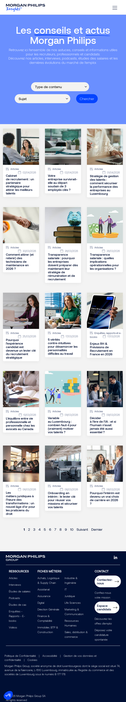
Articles (13, 578)
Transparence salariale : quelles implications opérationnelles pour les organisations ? (104, 261)
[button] (8, 695)
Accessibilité (49, 655)
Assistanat (43, 589)
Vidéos (13, 627)
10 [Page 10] (71, 529)
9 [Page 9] (66, 529)
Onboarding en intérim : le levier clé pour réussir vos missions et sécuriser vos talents (63, 500)
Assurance (43, 596)
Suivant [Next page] (82, 529)
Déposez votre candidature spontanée (103, 634)
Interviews (15, 584)
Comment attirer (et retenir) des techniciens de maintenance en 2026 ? (20, 261)
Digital (40, 602)
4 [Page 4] (39, 529)
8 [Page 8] (60, 529)
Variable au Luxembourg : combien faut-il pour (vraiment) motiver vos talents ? (62, 425)
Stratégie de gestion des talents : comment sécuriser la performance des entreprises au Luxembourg (104, 184)
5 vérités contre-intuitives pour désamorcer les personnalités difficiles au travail (63, 346)
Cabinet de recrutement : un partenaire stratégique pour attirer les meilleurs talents (20, 184)
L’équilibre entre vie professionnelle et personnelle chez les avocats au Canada (20, 423)
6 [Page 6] (50, 529)
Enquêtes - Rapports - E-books (17, 616)
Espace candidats (104, 607)
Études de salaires (19, 591)
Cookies (32, 659)
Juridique (70, 596)
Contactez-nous (105, 581)
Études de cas (17, 604)
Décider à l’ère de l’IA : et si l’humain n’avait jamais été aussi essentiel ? (103, 425)
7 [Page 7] (55, 529)
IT (66, 589)
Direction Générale (48, 609)
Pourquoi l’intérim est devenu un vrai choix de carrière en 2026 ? (105, 498)
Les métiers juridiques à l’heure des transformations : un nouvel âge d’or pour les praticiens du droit (20, 503)
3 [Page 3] (34, 529)
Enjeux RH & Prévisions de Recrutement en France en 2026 (101, 349)
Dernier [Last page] (96, 529)
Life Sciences (73, 602)
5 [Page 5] (45, 529)
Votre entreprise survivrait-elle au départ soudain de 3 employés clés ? (62, 182)
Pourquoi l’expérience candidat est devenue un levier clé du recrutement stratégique (21, 348)
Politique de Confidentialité (20, 655)
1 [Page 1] (24, 529)
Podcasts (14, 598)
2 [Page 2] (29, 529)
